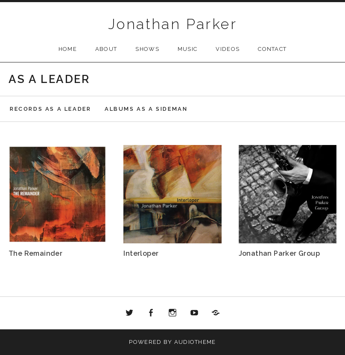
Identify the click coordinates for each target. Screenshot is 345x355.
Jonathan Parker (172, 24)
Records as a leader (50, 109)
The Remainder (35, 253)
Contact (272, 49)
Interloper (140, 253)
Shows (147, 49)
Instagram (172, 313)
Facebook (151, 313)
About (106, 49)
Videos (228, 49)
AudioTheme (195, 342)
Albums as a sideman (146, 109)
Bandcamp (215, 313)
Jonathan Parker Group (279, 253)
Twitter (129, 313)
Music (188, 49)
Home (67, 49)
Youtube (194, 313)
